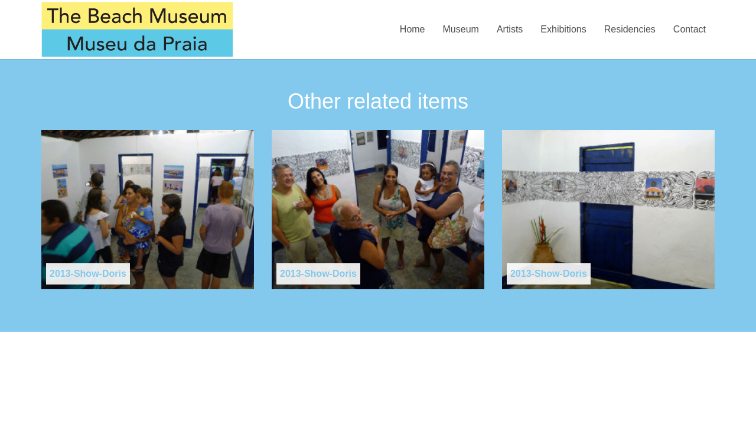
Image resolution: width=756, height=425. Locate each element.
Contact (689, 29)
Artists (510, 29)
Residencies (630, 29)
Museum (461, 29)
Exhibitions (563, 29)
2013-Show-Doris (88, 274)
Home (412, 29)
